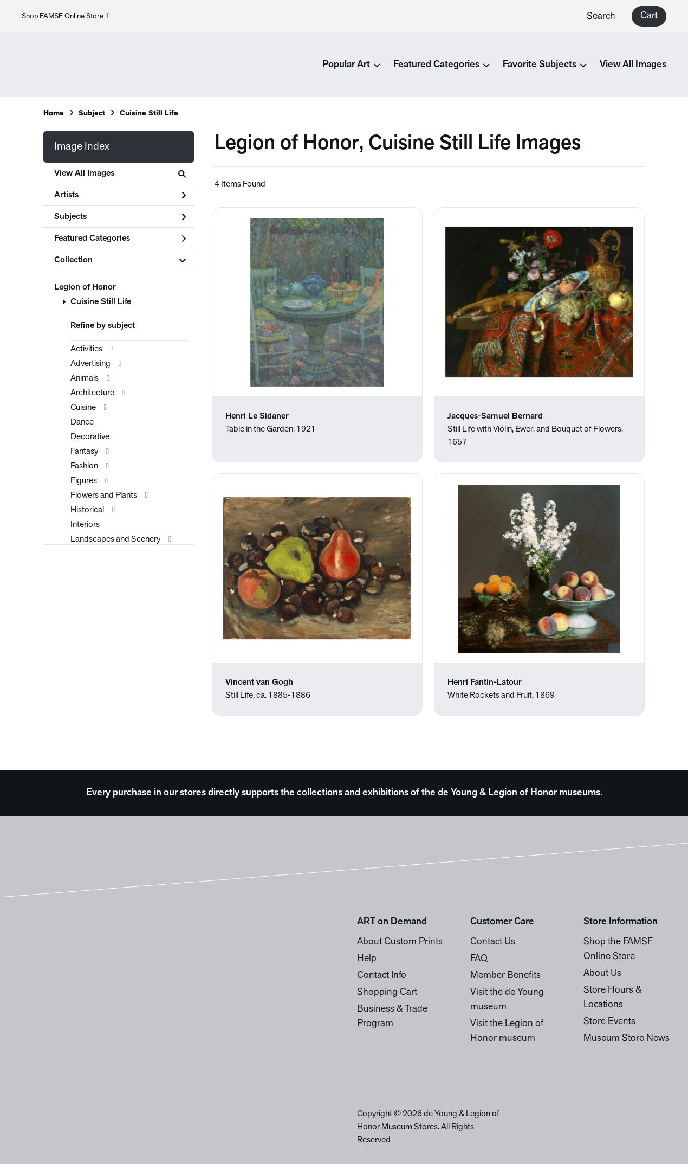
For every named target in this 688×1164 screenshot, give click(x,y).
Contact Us (492, 942)
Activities (86, 349)
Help (367, 959)
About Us (602, 973)
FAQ (479, 959)
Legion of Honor (85, 287)
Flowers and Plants (103, 495)
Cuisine (83, 407)
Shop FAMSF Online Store (66, 16)
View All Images (633, 65)
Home (53, 114)
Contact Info (381, 975)
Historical (87, 510)
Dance (82, 422)
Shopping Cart (387, 992)
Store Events (609, 1022)
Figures (83, 481)
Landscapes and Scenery (115, 539)
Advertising (90, 363)
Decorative (89, 437)
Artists (120, 195)
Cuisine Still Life (100, 302)
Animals (84, 378)
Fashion (84, 466)
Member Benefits (505, 975)
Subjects (120, 217)
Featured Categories (120, 238)
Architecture (92, 393)
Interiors (85, 524)
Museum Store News (626, 1038)
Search (601, 16)
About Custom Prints (400, 942)
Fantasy (84, 451)
